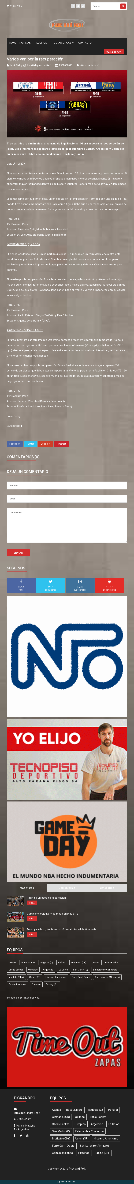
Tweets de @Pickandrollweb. (23, 997)
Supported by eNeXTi (67, 1182)
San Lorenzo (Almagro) (107, 977)
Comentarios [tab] (67, 887)
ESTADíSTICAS (64, 42)
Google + (45, 443)
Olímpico (33, 969)
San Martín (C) (80, 969)
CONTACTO (85, 42)
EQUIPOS (42, 42)
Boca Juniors (28, 962)
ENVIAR (18, 552)
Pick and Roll (77, 1168)
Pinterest (61, 443)
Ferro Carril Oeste (81, 977)
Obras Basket (16, 969)
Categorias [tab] (107, 887)
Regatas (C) (46, 962)
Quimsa (96, 962)
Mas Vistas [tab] (27, 887)
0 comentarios (89, 65)
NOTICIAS (26, 42)
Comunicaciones (17, 984)
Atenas (12, 962)
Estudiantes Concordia (105, 969)
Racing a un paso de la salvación (46, 897)
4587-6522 (22, 1119)
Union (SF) (34, 977)
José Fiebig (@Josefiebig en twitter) (30, 65)
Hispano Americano (56, 977)
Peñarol (62, 962)
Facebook (14, 443)
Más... (32, 903)
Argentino (48, 969)
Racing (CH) (52, 984)
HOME (12, 42)
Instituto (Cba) (16, 977)
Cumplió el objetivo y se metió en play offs (52, 913)
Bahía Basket (112, 962)
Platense (36, 984)
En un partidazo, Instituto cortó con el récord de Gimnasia (61, 929)
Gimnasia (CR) (78, 962)
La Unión (63, 969)
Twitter (30, 443)
